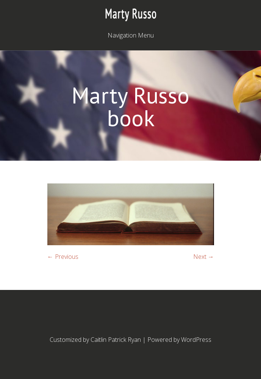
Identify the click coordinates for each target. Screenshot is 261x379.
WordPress (196, 339)
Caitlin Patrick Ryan (116, 339)
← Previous (62, 256)
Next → (203, 256)
